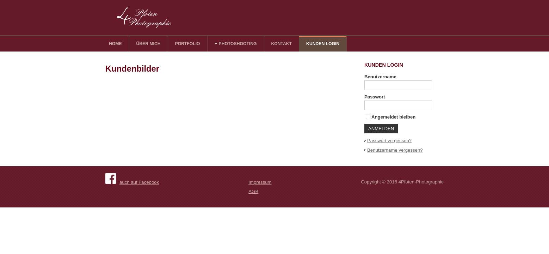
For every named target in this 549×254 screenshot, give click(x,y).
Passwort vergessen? (389, 140)
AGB (253, 191)
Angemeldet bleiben (393, 117)
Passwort (374, 96)
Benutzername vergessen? (395, 150)
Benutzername (380, 76)
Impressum (259, 182)
